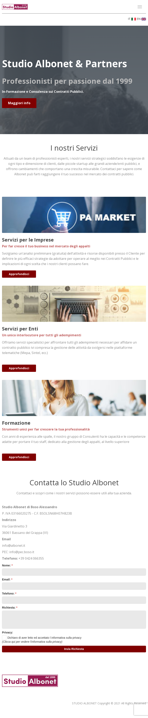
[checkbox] (41, 637)
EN (141, 19)
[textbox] (74, 572)
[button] (74, 649)
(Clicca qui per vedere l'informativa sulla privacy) (32, 641)
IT (132, 19)
